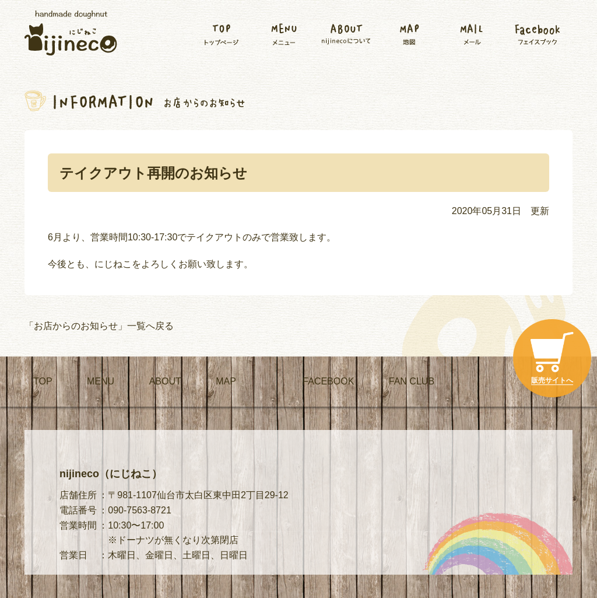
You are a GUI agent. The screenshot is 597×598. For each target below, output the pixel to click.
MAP (226, 381)
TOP (42, 381)
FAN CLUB (411, 381)
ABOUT (165, 381)
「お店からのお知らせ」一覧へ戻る (99, 326)
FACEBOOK (328, 381)
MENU (100, 381)
